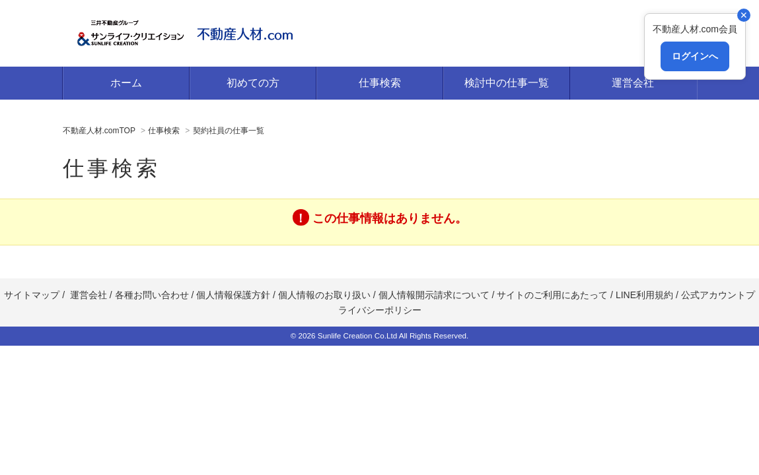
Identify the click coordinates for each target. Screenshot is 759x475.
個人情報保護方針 (233, 295)
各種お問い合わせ (152, 295)
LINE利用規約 (643, 295)
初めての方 (253, 82)
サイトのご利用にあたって (552, 295)
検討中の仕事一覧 (506, 82)
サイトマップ (31, 295)
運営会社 (633, 82)
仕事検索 (380, 82)
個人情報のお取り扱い (324, 295)
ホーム (126, 82)
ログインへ (695, 56)
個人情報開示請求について (434, 295)
